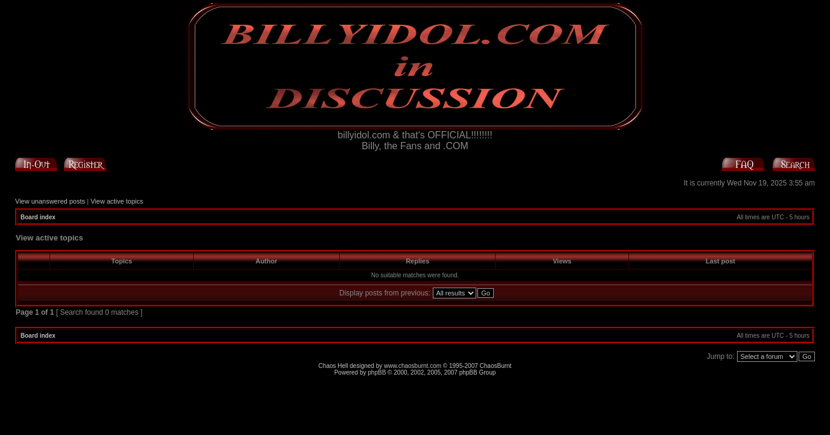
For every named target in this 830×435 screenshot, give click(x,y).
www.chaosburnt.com (412, 365)
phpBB (377, 372)
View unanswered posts (50, 201)
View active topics (117, 201)
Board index (38, 217)
